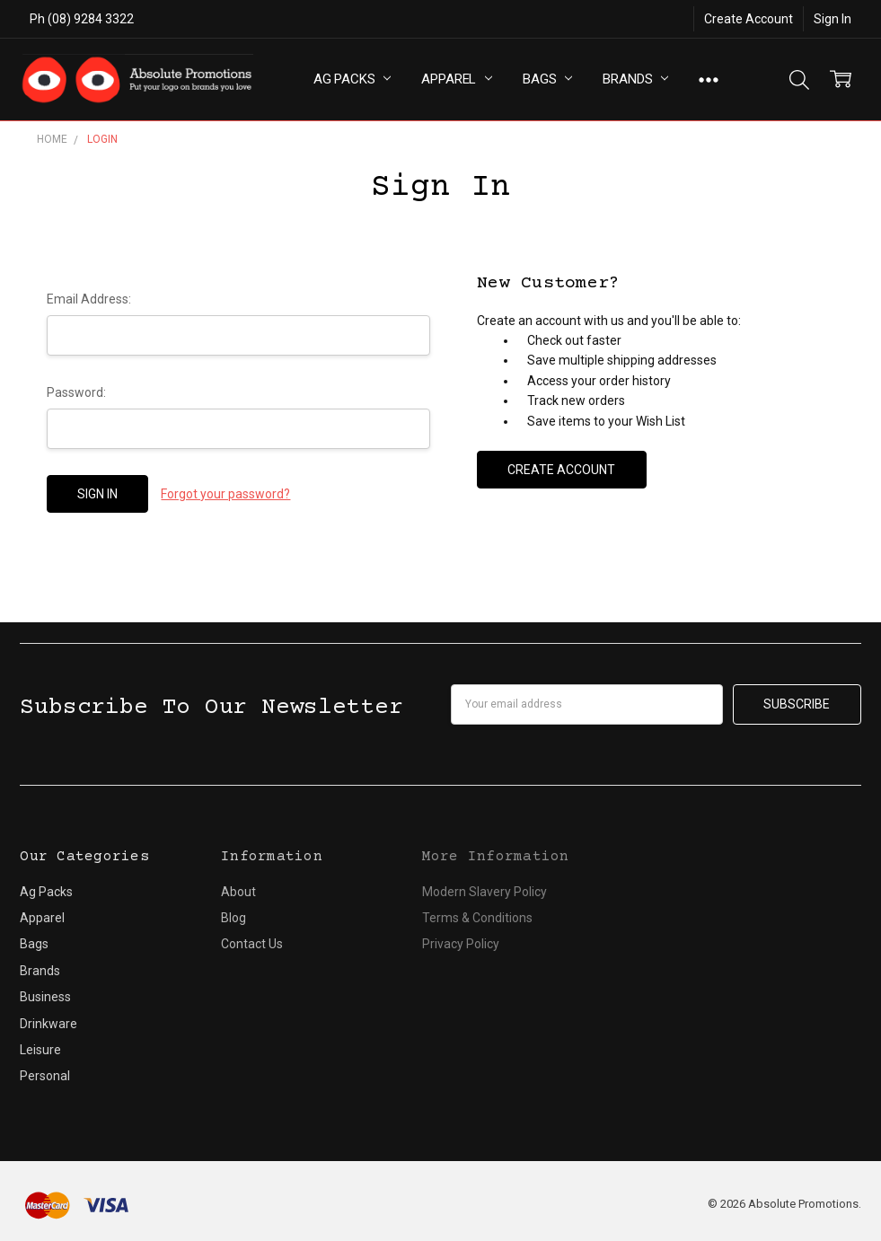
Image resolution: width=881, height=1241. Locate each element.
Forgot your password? (225, 494)
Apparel (456, 79)
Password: (76, 392)
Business (45, 997)
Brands (635, 79)
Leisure (40, 1050)
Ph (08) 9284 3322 (82, 19)
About (238, 892)
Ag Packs (352, 79)
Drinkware (48, 1024)
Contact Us (252, 944)
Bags (547, 79)
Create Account (748, 19)
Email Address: (89, 299)
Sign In (832, 19)
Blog (233, 918)
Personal (45, 1076)
